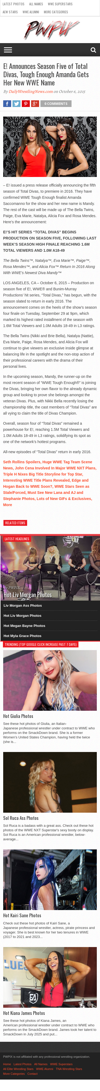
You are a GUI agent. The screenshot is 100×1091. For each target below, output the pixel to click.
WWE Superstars (60, 4)
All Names (36, 4)
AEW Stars (10, 12)
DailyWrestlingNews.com (31, 91)
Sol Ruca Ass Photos (21, 818)
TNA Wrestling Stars (69, 1069)
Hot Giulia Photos (18, 716)
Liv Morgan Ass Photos (23, 606)
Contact (32, 1073)
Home (7, 1064)
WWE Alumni (31, 12)
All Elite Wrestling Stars (18, 1069)
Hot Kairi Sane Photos (22, 915)
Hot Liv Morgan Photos (22, 616)
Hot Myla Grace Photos (22, 636)
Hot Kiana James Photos (24, 1013)
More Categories (56, 12)
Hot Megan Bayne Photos (24, 626)
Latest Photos (13, 4)
